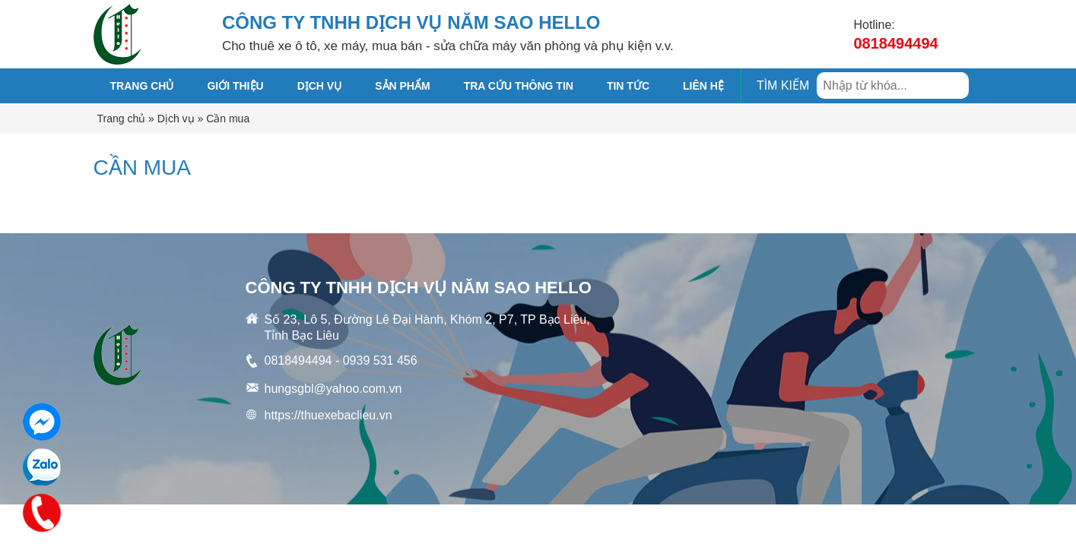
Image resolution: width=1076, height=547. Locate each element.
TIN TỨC (628, 86)
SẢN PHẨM (402, 86)
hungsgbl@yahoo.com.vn (333, 388)
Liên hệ (703, 86)
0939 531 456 (380, 360)
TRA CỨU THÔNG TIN (518, 86)
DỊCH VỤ (319, 86)
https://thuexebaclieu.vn (328, 415)
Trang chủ (142, 86)
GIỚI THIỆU (235, 86)
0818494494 (896, 43)
